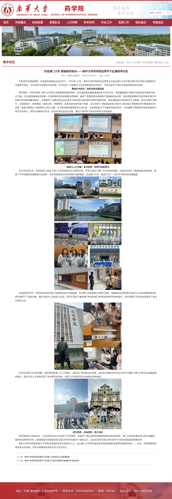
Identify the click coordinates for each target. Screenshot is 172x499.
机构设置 (37, 22)
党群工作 (123, 22)
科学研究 (89, 22)
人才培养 (72, 22)
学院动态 (158, 22)
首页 (6, 22)
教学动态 (159, 62)
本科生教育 (148, 62)
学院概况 (20, 22)
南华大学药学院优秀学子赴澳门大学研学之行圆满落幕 (47, 457)
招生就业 (140, 22)
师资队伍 (54, 22)
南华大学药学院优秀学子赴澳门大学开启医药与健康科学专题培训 (51, 461)
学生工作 (106, 22)
